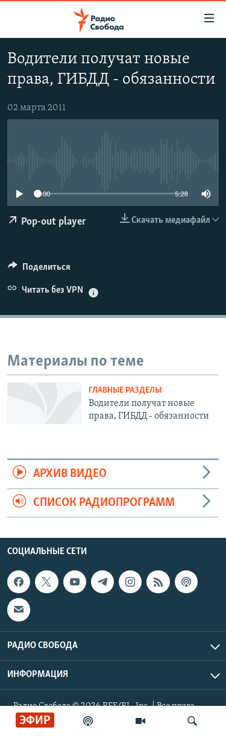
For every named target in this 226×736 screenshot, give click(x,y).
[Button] (39, 269)
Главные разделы (125, 390)
